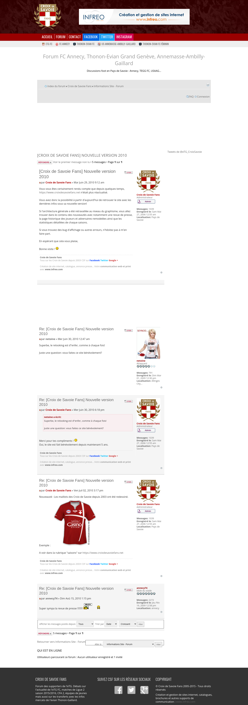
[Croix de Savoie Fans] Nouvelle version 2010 (82, 155)
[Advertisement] (124, 126)
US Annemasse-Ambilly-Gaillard (117, 44)
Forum (60, 36)
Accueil (47, 36)
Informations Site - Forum (109, 86)
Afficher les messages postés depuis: (66, 623)
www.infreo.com (54, 269)
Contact (75, 36)
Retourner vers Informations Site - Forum (61, 641)
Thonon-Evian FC (84, 44)
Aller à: (98, 644)
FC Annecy (62, 44)
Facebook (91, 36)
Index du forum (56, 86)
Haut (161, 272)
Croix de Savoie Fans (80, 86)
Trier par (106, 623)
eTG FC (47, 44)
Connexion (203, 96)
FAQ (191, 96)
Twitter (107, 36)
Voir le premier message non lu (71, 162)
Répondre (44, 162)
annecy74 (52, 598)
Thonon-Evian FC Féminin (154, 44)
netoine (50, 339)
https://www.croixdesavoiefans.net (59, 192)
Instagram (124, 36)
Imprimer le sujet (208, 84)
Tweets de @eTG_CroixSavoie (184, 152)
